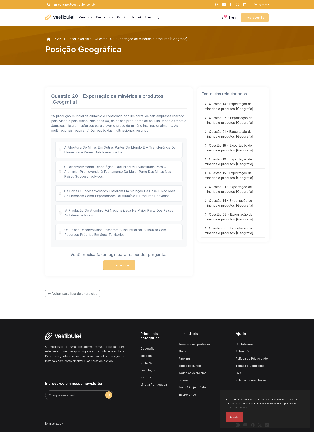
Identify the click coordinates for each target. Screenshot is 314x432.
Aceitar (234, 417)
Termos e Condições (249, 365)
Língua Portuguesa (153, 384)
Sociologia (147, 370)
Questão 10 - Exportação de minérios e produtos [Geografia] (228, 161)
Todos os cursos (190, 365)
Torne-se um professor (194, 344)
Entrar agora (119, 265)
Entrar (233, 17)
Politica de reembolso (250, 380)
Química (146, 363)
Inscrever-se (255, 17)
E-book (183, 380)
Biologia (146, 355)
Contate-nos (244, 344)
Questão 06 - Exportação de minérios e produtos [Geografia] (228, 120)
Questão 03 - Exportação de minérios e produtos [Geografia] (228, 230)
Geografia (147, 348)
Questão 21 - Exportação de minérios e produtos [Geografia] (228, 134)
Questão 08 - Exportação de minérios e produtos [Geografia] (228, 216)
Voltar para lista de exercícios (72, 294)
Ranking (184, 358)
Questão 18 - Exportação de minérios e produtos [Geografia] (228, 147)
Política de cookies (237, 407)
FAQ (238, 373)
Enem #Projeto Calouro (194, 387)
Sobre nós (242, 351)
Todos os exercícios (192, 373)
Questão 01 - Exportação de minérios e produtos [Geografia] (228, 189)
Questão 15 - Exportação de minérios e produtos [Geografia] (228, 175)
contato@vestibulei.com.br (75, 5)
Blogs (182, 351)
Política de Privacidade (251, 358)
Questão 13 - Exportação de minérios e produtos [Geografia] (228, 106)
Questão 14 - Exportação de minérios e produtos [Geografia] (228, 203)
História (145, 377)
